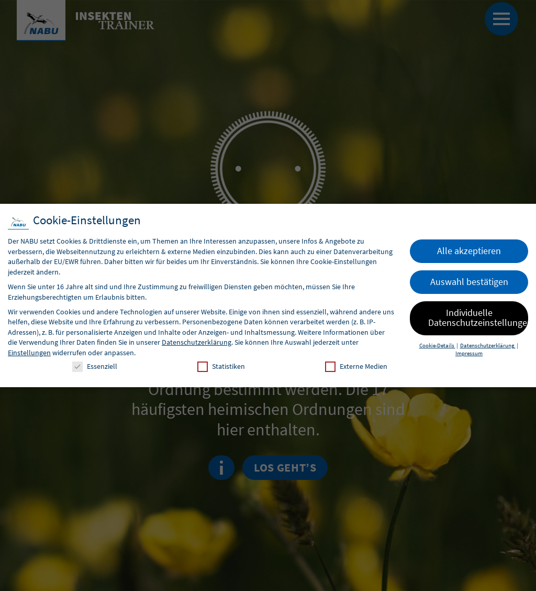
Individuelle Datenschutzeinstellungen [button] (478, 318)
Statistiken (221, 366)
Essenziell (94, 366)
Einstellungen (29, 352)
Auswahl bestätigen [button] (469, 282)
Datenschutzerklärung (196, 342)
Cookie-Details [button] (437, 345)
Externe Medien (356, 366)
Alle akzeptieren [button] (469, 251)
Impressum (469, 353)
